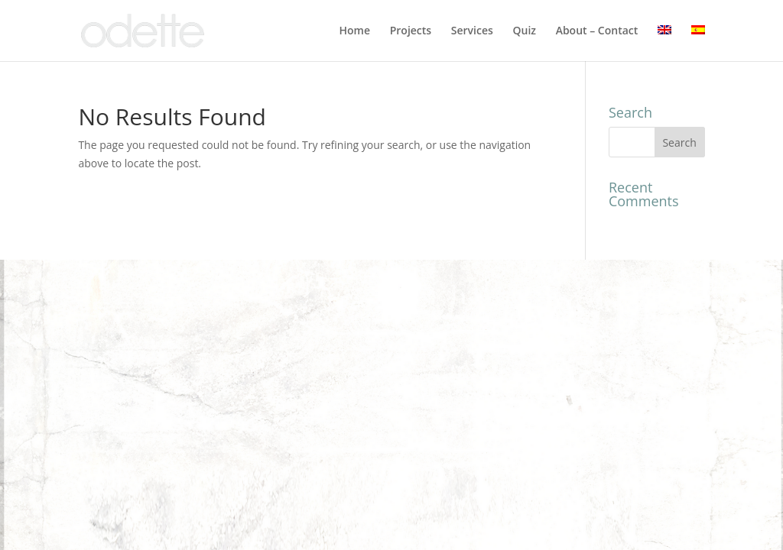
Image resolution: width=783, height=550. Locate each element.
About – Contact (597, 31)
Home (355, 31)
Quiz (524, 31)
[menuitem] (664, 43)
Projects (410, 31)
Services (472, 31)
